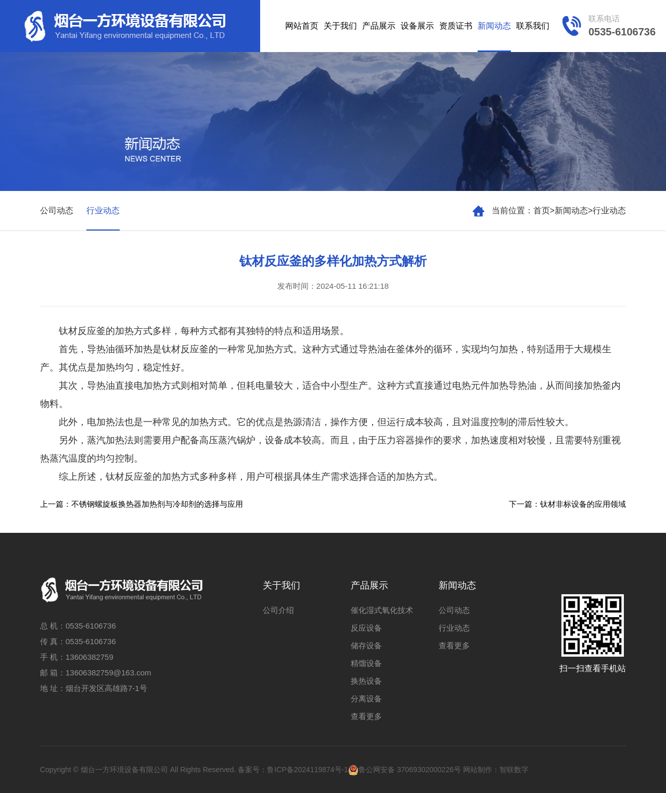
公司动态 (56, 210)
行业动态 (609, 210)
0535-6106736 (91, 625)
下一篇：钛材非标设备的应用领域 (567, 504)
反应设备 (366, 627)
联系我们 (532, 25)
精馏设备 (366, 663)
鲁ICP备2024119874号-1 (307, 769)
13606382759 (89, 657)
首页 (541, 210)
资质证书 (455, 25)
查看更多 (366, 716)
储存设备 (366, 645)
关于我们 (340, 25)
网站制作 (477, 769)
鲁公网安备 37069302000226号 (404, 769)
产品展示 (378, 25)
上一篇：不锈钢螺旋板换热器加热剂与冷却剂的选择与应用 (141, 504)
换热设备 (366, 680)
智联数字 (514, 769)
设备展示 (417, 25)
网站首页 (301, 25)
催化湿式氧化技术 (382, 610)
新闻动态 (494, 25)
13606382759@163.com (108, 672)
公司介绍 (278, 610)
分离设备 (366, 698)
